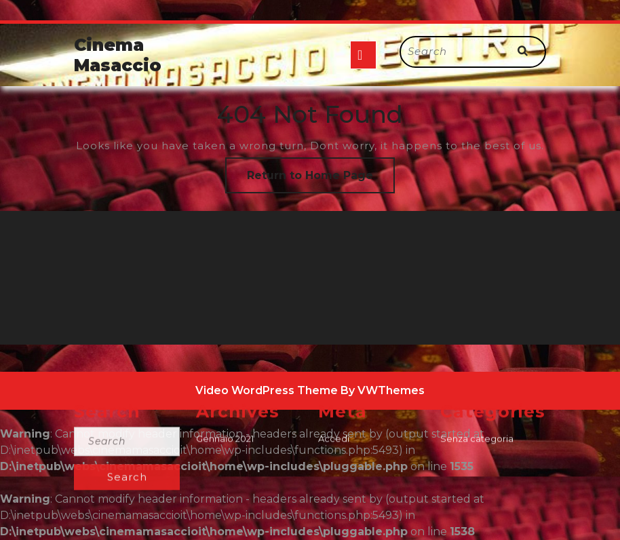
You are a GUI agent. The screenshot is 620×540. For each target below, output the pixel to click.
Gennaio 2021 (225, 528)
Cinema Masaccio (117, 55)
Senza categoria (477, 528)
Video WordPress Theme (266, 390)
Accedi (333, 528)
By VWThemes (383, 390)
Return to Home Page (321, 180)
